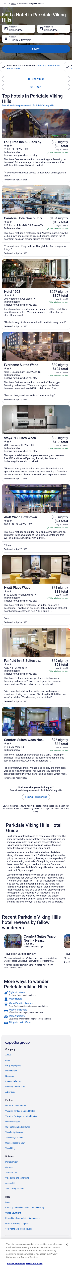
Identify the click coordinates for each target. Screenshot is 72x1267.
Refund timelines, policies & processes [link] (22, 1218)
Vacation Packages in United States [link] (21, 1116)
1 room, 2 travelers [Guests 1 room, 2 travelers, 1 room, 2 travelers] (20, 40)
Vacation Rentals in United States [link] (20, 1111)
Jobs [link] (7, 1060)
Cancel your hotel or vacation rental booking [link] (24, 1207)
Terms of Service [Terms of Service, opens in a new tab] (34, 1263)
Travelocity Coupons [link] (14, 1138)
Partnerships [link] (11, 1071)
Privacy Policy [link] (11, 1162)
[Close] (66, 1244)
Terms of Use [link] (11, 1172)
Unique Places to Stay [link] (15, 1143)
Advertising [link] (10, 1092)
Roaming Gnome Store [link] (15, 1087)
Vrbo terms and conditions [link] (17, 1178)
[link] (36, 994)
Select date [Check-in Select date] (16, 30)
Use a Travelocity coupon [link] (16, 1223)
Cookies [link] (9, 1167)
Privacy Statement (16, 1263)
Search (36, 48)
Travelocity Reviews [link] (14, 1132)
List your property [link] (13, 1065)
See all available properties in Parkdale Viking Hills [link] (28, 105)
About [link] (8, 1055)
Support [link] (8, 1202)
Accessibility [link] (11, 1183)
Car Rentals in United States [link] (17, 1127)
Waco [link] (13, 3)
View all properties (36, 796)
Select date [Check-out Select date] (51, 30)
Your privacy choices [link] (14, 1188)
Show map (36, 79)
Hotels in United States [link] (15, 1106)
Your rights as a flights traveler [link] (18, 1229)
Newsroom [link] (10, 1076)
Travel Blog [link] (10, 1148)
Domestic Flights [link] (12, 1122)
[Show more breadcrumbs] (5, 4)
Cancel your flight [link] (13, 1213)
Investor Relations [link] (13, 1081)
